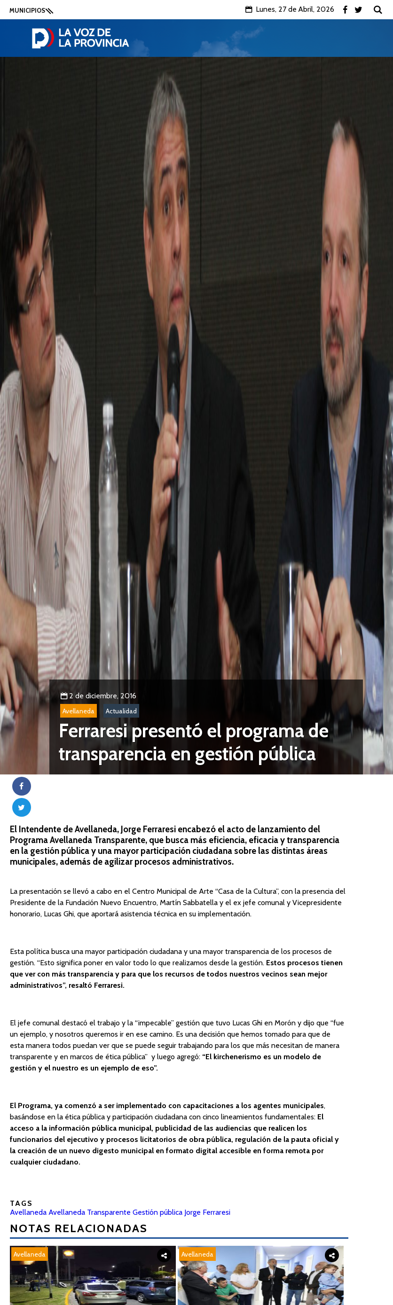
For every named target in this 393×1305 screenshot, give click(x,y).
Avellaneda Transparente (89, 1212)
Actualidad (121, 711)
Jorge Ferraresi (207, 1212)
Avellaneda (78, 711)
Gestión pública (157, 1212)
